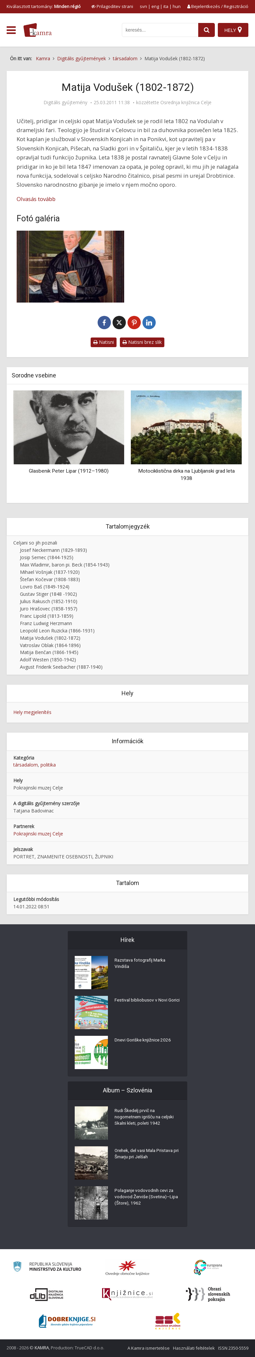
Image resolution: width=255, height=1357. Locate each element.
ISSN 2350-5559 (233, 1348)
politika (48, 765)
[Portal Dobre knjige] (67, 1321)
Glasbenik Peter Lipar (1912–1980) (69, 471)
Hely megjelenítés (32, 712)
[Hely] (232, 30)
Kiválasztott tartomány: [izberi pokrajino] (44, 6)
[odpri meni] (11, 30)
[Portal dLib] (47, 1294)
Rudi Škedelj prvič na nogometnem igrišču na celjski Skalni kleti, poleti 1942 (146, 1118)
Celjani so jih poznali (35, 543)
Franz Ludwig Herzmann (46, 623)
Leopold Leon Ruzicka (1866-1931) (57, 630)
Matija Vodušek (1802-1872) (50, 638)
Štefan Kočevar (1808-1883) (50, 579)
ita (165, 6)
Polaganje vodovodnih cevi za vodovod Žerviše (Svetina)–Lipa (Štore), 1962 (145, 1198)
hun (177, 6)
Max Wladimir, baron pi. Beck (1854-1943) (65, 565)
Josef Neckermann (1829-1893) (53, 550)
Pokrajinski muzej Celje (38, 833)
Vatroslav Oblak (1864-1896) (50, 645)
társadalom (25, 765)
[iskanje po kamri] (159, 30)
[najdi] (206, 30)
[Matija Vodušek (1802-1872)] (70, 267)
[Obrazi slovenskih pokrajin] (208, 1294)
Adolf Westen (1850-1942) (48, 659)
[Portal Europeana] (208, 1267)
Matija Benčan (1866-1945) (49, 652)
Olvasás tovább (36, 199)
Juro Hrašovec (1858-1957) (48, 608)
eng (155, 6)
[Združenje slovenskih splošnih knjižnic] (127, 1294)
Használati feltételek (194, 1348)
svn (143, 6)
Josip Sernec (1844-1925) (46, 557)
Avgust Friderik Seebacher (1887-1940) (61, 667)
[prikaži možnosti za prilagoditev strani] (112, 6)
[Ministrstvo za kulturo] (47, 1267)
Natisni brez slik (142, 342)
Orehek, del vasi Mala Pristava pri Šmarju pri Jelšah (146, 1155)
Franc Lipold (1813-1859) (46, 616)
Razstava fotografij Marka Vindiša (142, 964)
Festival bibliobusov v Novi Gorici (141, 1004)
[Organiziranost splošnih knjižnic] (127, 1267)
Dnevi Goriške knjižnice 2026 (144, 1040)
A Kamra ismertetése (149, 1348)
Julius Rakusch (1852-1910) (48, 601)
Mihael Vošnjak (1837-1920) (50, 572)
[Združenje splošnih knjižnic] (167, 1321)
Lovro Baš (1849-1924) (44, 586)
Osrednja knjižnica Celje (186, 103)
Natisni (103, 342)
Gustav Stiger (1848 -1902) (48, 594)
